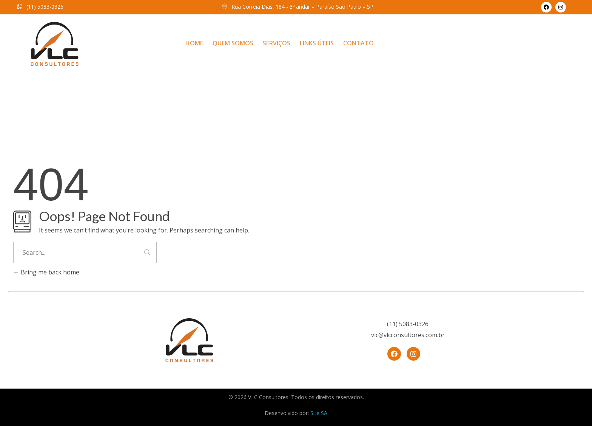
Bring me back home (46, 272)
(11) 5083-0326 (44, 6)
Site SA (318, 413)
